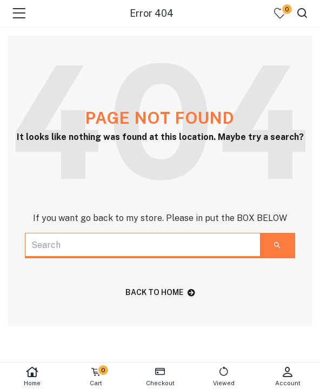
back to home (160, 292)
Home (32, 376)
